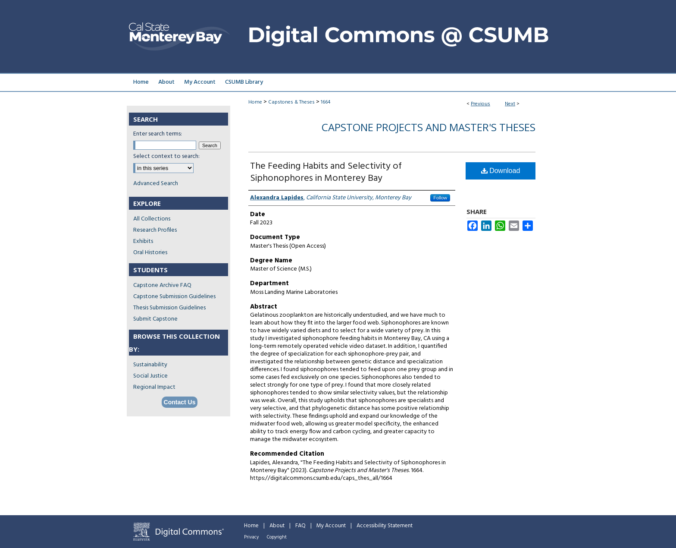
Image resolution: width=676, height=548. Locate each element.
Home (255, 102)
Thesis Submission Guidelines (169, 308)
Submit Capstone (155, 319)
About (277, 525)
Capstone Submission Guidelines (174, 297)
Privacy (251, 537)
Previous (480, 104)
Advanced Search (155, 184)
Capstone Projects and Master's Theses (428, 127)
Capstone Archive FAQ (162, 285)
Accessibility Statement (385, 525)
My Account (331, 525)
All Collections (151, 219)
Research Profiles (155, 230)
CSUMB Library (244, 82)
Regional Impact (154, 387)
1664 (325, 102)
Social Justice (150, 376)
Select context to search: (166, 156)
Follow (440, 197)
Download (500, 170)
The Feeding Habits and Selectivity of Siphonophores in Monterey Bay (326, 172)
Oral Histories (150, 253)
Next (510, 104)
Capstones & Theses (291, 102)
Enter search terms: (157, 134)
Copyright (277, 537)
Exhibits (143, 241)
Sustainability (150, 365)
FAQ (300, 525)
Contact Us (180, 402)
